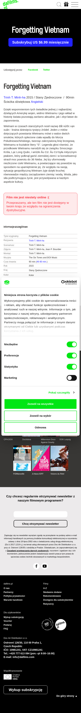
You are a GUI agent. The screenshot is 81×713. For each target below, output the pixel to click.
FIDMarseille (18, 474)
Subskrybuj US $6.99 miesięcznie (40, 42)
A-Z (45, 588)
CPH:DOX (8, 439)
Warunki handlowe (13, 600)
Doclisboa (26, 439)
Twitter (46, 70)
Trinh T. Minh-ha (14, 97)
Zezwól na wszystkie (40, 403)
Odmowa (40, 427)
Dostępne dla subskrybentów (58, 600)
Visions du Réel (57, 474)
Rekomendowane (52, 596)
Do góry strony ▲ (66, 695)
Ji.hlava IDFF (38, 474)
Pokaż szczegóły (59, 392)
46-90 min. (42, 261)
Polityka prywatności (14, 596)
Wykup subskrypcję (25, 690)
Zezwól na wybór (40, 415)
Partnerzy (8, 592)
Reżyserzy (48, 604)
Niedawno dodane (52, 592)
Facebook (33, 70)
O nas (6, 588)
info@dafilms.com (23, 657)
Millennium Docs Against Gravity (48, 440)
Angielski (37, 102)
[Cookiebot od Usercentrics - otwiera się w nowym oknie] (61, 282)
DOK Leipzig (65, 439)
